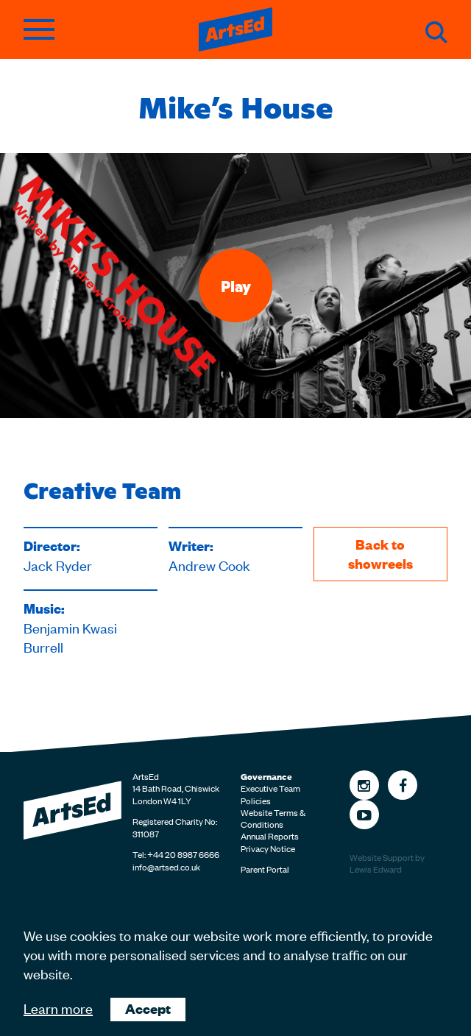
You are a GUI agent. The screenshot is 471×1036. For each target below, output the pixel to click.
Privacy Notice (268, 848)
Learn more (58, 1007)
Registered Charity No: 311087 (174, 827)
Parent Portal (265, 869)
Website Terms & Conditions (273, 818)
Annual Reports (270, 835)
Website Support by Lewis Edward (387, 863)
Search (436, 32)
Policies (256, 800)
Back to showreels (380, 553)
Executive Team (270, 788)
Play (236, 285)
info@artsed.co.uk (166, 866)
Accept (148, 1008)
